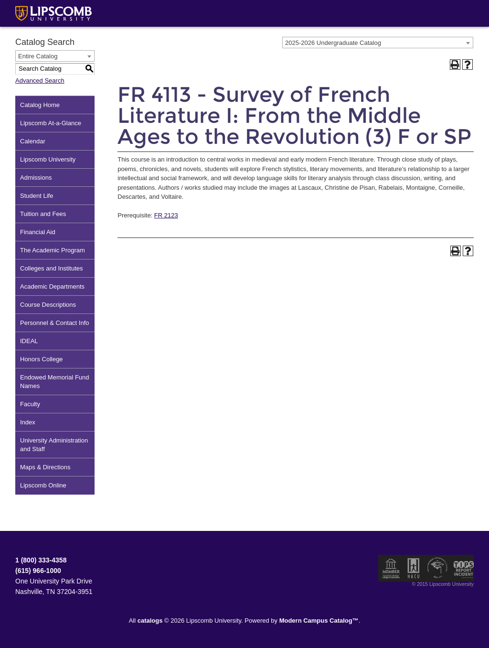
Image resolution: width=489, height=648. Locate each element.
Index (27, 422)
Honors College (41, 359)
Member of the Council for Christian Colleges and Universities (391, 568)
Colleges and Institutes (51, 268)
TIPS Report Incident (463, 568)
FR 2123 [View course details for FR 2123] (166, 215)
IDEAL (29, 341)
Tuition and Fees (43, 213)
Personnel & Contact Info (54, 322)
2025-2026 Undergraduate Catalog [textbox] (333, 42)
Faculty (30, 404)
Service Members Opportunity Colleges (437, 568)
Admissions (36, 177)
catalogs (150, 620)
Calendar (32, 141)
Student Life (36, 195)
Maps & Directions (45, 467)
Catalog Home (40, 104)
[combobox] (377, 42)
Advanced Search (39, 80)
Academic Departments (52, 286)
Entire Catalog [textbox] (37, 56)
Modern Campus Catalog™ (319, 620)
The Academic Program (52, 250)
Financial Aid (37, 232)
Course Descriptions (48, 304)
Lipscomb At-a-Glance (50, 123)
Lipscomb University (47, 159)
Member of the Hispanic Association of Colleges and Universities (413, 568)
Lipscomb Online (43, 485)
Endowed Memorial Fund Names (54, 381)
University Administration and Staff (54, 445)
